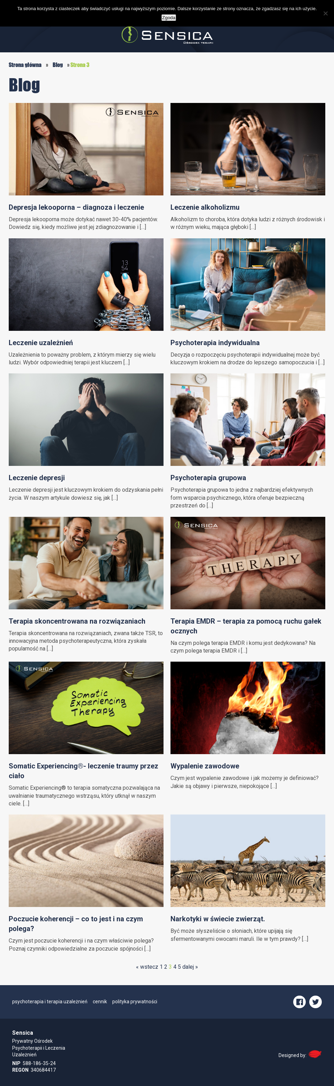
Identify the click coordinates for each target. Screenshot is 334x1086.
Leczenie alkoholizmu (205, 207)
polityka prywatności (134, 1001)
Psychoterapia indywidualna (215, 343)
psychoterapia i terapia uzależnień (50, 1001)
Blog (58, 64)
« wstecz (147, 967)
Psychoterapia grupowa (208, 478)
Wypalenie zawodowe (204, 766)
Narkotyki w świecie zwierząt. (217, 919)
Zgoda (168, 17)
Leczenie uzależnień (41, 343)
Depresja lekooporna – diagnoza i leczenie (76, 207)
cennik (100, 1001)
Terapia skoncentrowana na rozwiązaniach (77, 621)
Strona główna (25, 64)
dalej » (190, 967)
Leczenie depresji (37, 478)
